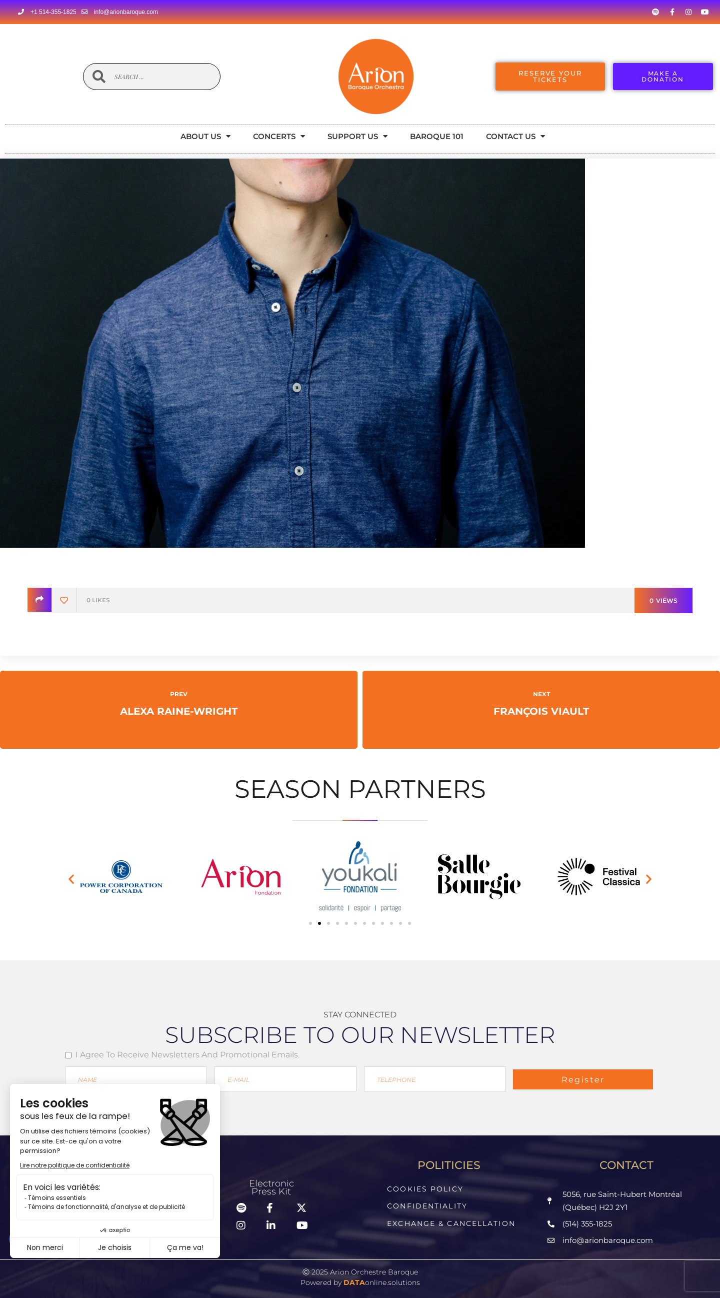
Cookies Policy (425, 1188)
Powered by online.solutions (360, 1279)
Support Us (358, 136)
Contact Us (515, 136)
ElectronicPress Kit (271, 1186)
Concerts (279, 136)
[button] (71, 878)
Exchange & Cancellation (451, 1220)
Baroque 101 (437, 136)
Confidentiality (427, 1204)
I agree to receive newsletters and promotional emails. (188, 1054)
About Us (205, 136)
